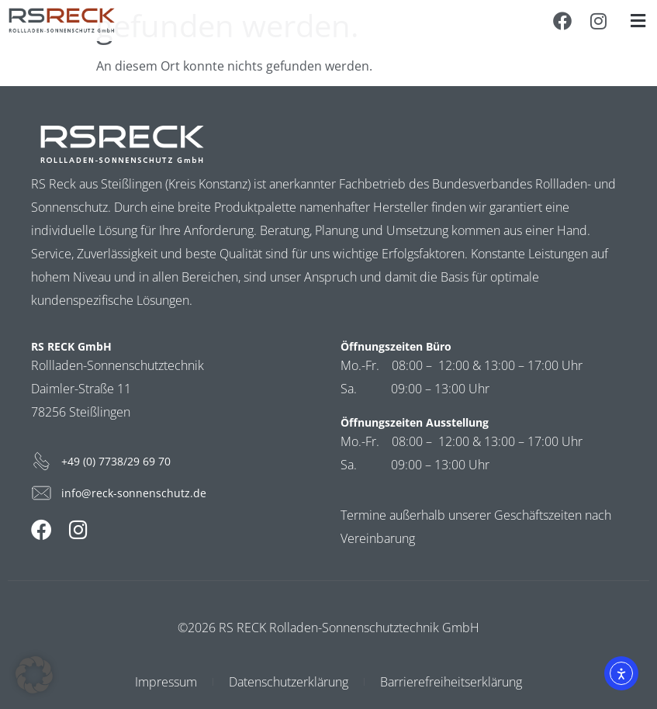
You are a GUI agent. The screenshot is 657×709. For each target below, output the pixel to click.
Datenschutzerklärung (288, 681)
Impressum (166, 681)
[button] (637, 20)
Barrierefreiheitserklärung (451, 681)
